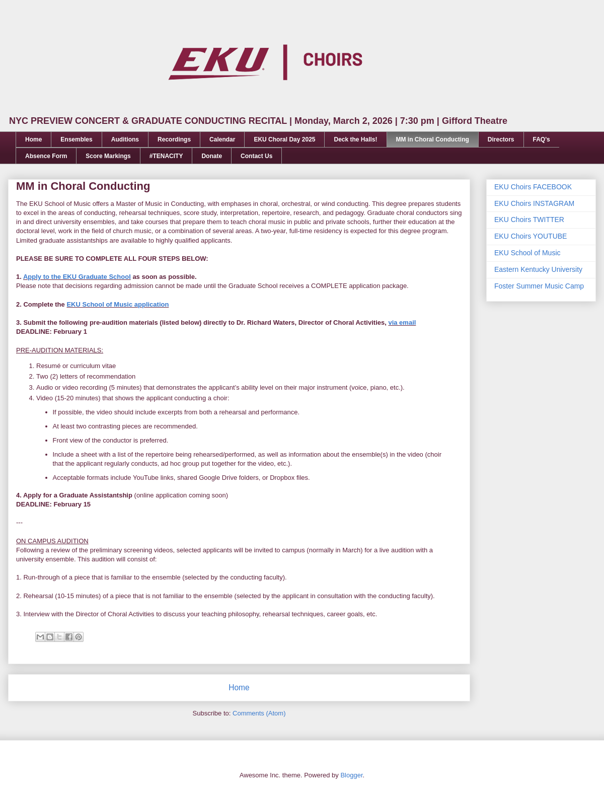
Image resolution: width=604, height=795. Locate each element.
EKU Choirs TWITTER (529, 219)
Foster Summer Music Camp (539, 286)
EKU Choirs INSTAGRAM (534, 203)
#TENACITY (166, 156)
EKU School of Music (527, 253)
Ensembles (76, 139)
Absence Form (46, 156)
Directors (501, 139)
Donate (211, 156)
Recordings (174, 139)
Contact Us (256, 156)
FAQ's (541, 139)
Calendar (222, 139)
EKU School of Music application (117, 304)
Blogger (351, 775)
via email (402, 322)
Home (33, 139)
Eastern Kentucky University (538, 269)
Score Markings (108, 156)
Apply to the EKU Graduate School (77, 276)
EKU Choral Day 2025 (284, 139)
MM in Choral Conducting (432, 139)
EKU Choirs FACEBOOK (533, 187)
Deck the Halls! (355, 139)
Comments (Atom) (259, 713)
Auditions (125, 139)
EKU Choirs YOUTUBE (530, 236)
